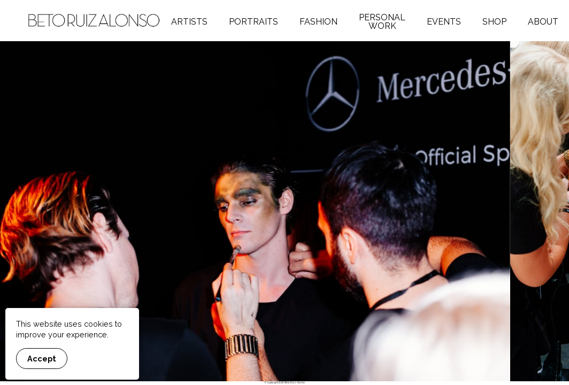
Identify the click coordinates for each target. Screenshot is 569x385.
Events (444, 22)
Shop (494, 22)
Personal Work (382, 21)
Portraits (253, 22)
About (543, 22)
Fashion (318, 22)
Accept (41, 358)
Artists (189, 22)
